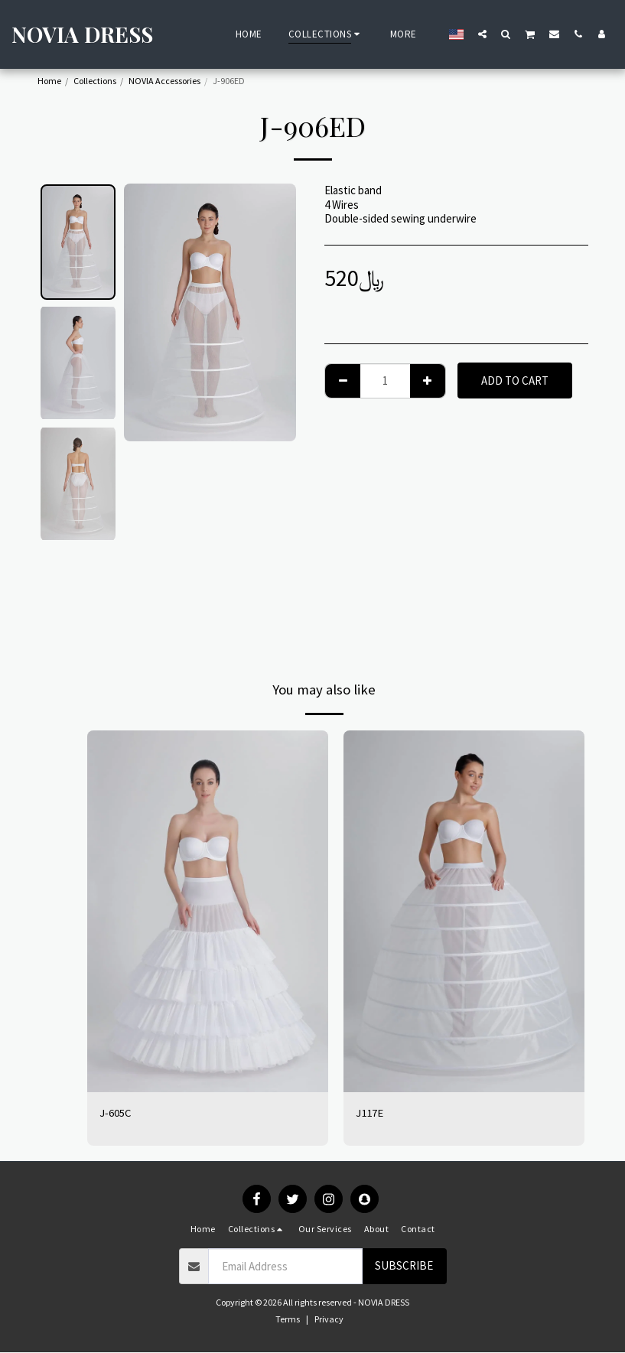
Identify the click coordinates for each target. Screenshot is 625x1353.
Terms (287, 1319)
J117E (369, 1112)
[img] (207, 911)
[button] (482, 33)
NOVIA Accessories (164, 80)
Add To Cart (515, 380)
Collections (94, 80)
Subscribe (404, 1266)
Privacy (328, 1319)
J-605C (115, 1112)
